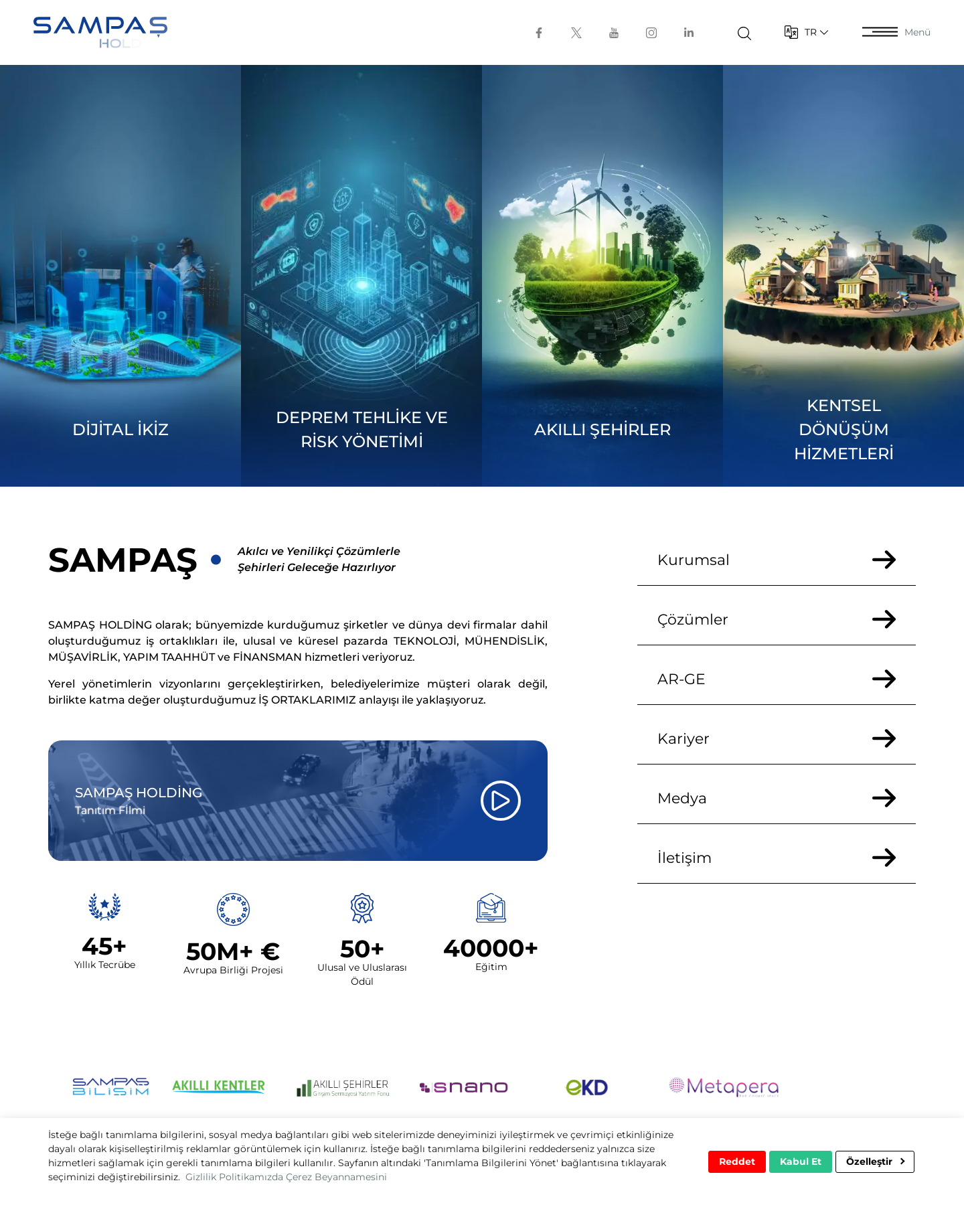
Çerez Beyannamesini (336, 1177)
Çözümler (776, 619)
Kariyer (776, 738)
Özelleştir (875, 1161)
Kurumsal (776, 560)
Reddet (737, 1161)
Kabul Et (800, 1161)
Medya (776, 798)
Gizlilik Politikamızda (234, 1177)
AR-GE (776, 679)
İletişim (776, 858)
